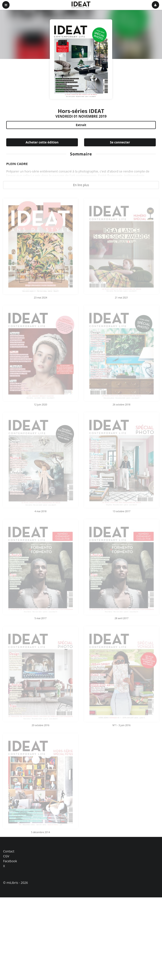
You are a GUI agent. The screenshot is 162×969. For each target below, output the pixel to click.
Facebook (10, 861)
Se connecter (120, 142)
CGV (6, 856)
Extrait (81, 125)
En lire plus (81, 185)
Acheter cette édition (42, 142)
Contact (8, 851)
